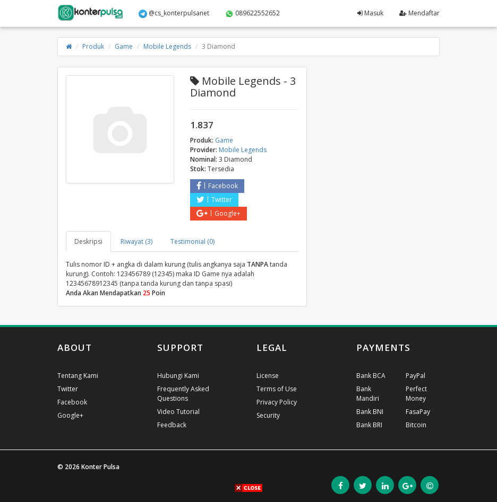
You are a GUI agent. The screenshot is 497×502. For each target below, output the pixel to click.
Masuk (370, 12)
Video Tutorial (178, 411)
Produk (93, 46)
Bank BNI (369, 411)
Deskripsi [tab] (88, 241)
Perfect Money (416, 393)
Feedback (171, 424)
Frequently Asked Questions (183, 393)
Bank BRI (369, 424)
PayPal (415, 375)
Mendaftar (419, 12)
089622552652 (252, 13)
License (267, 375)
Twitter (214, 199)
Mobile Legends (167, 46)
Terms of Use (276, 388)
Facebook (217, 185)
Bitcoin (416, 424)
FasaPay (418, 411)
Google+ (218, 213)
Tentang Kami (77, 375)
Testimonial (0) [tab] (192, 241)
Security (268, 415)
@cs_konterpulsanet (174, 13)
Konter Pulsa (100, 466)
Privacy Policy (276, 402)
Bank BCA (370, 375)
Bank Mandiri (367, 393)
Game (124, 46)
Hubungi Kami (178, 375)
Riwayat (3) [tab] (136, 241)
